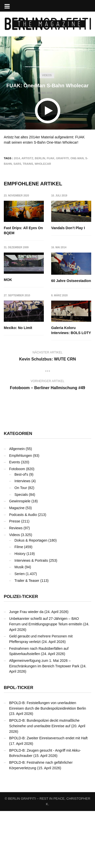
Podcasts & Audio (23, 515)
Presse (14, 521)
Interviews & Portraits (31, 560)
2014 (17, 158)
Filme (18, 547)
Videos (47, 75)
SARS (17, 163)
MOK (8, 280)
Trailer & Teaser (26, 581)
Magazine (17, 508)
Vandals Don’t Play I (68, 228)
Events (14, 462)
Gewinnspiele (19, 501)
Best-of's (21, 474)
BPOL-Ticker (18, 687)
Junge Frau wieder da (26, 612)
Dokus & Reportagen (30, 540)
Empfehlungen (20, 456)
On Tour (20, 488)
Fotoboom (17, 469)
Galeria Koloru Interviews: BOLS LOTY (71, 330)
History (20, 554)
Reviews (16, 528)
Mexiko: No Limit (18, 328)
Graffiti (62, 158)
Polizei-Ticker (21, 596)
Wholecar (43, 163)
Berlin (40, 158)
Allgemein (17, 449)
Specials (21, 495)
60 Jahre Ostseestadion (71, 281)
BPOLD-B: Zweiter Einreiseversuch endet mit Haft (48, 738)
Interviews (22, 481)
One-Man (77, 158)
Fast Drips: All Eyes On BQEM (23, 230)
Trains (28, 163)
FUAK (50, 158)
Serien (19, 574)
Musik (19, 567)
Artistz (27, 158)
